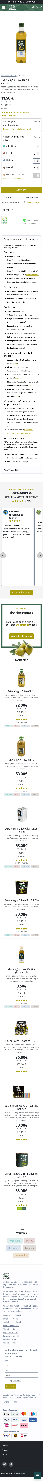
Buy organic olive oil (11, 1336)
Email (7, 1371)
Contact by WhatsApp (32, 202)
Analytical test (11, 470)
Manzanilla (21, 1255)
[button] (37, 7)
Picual (29, 1240)
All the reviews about (21, 592)
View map (33, 1397)
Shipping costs (8, 209)
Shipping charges (10, 1339)
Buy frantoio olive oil (11, 1325)
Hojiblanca (13, 1248)
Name (7, 1361)
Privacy (5, 1450)
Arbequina (15, 1240)
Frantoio (29, 1248)
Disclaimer (6, 1445)
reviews (26, 112)
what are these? (32, 274)
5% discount (22, 624)
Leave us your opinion (9, 115)
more (15, 363)
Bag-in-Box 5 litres (10, 1332)
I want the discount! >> (21, 636)
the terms (17, 1380)
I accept (14, 1380)
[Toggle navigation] (3, 7)
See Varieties (36, 137)
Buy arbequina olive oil (12, 1315)
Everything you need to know (19, 239)
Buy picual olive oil (10, 1319)
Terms (4, 1454)
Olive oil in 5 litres (10, 1329)
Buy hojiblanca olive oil (12, 1322)
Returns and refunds (11, 1343)
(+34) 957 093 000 (10, 1402)
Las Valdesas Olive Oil (9, 76)
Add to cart (21, 189)
